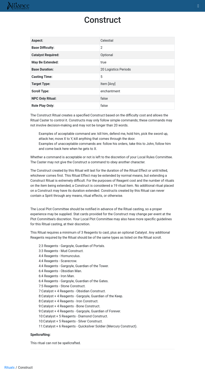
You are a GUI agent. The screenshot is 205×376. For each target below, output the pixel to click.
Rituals (9, 368)
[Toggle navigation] (198, 6)
